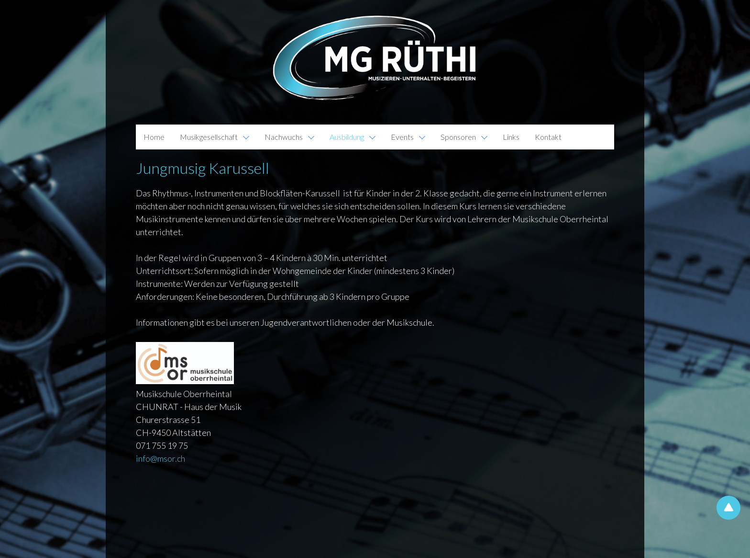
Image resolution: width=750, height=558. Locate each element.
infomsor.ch (160, 458)
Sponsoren (458, 136)
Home (154, 136)
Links (511, 136)
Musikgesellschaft (209, 136)
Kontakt (548, 136)
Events (402, 136)
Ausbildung (347, 136)
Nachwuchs (284, 136)
